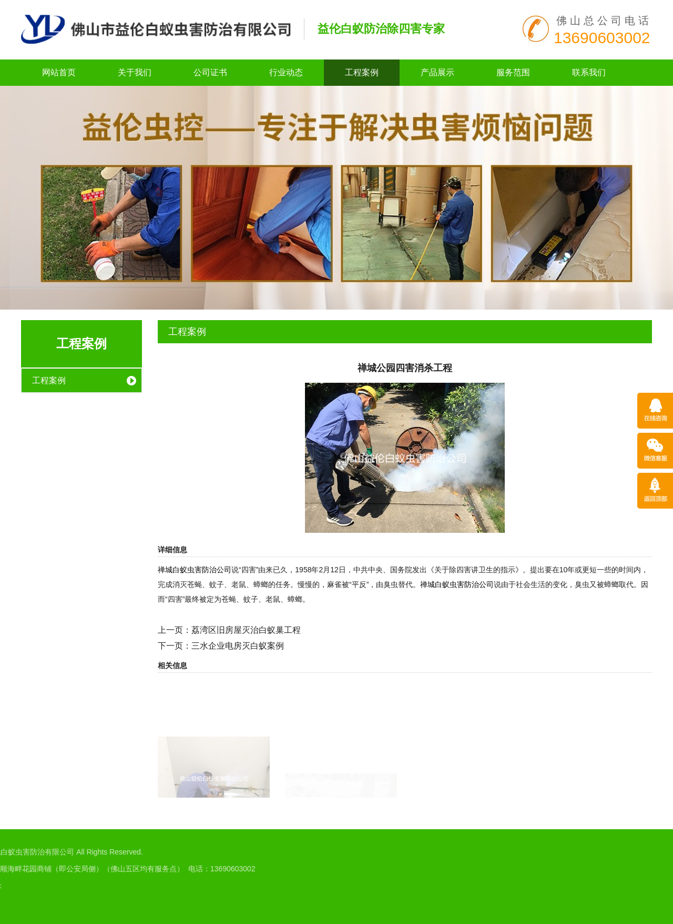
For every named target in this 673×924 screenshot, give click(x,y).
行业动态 (286, 72)
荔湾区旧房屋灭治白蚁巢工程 (246, 629)
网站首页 (59, 72)
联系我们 (589, 72)
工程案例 (362, 72)
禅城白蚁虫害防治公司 (194, 569)
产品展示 (437, 72)
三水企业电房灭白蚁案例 (237, 645)
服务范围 (513, 72)
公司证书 (210, 72)
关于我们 (134, 72)
